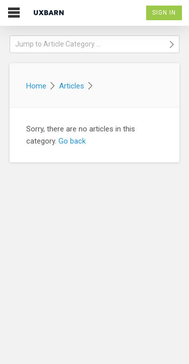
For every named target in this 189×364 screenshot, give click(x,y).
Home (36, 85)
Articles (71, 85)
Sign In (164, 12)
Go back (72, 141)
